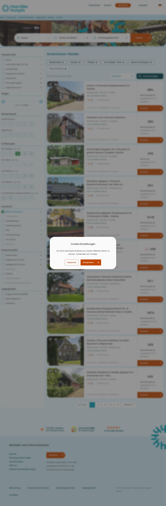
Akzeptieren (88, 262)
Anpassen (71, 262)
